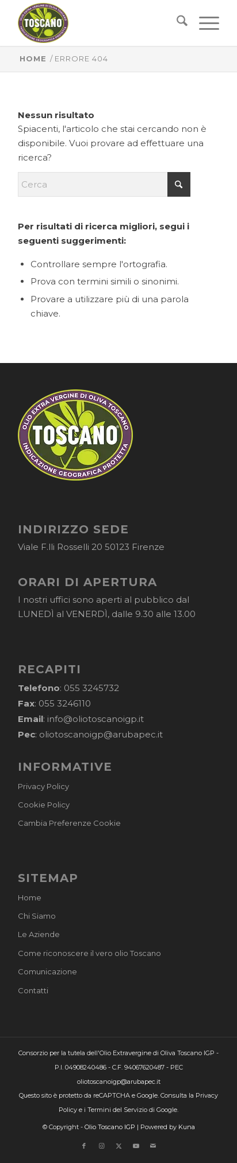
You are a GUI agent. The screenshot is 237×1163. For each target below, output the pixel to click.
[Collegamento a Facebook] (84, 1145)
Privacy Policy (43, 786)
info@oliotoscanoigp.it (95, 718)
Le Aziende (39, 934)
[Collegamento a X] (118, 1145)
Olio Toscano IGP (110, 1127)
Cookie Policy (44, 804)
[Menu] (203, 23)
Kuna (186, 1127)
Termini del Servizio (117, 1110)
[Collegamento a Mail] (153, 1145)
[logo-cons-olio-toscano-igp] (98, 23)
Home (29, 897)
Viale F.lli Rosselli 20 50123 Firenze (91, 546)
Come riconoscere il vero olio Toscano (89, 953)
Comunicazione (47, 971)
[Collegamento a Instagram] (101, 1145)
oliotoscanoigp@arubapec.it (101, 734)
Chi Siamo (37, 915)
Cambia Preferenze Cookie (69, 823)
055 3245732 (91, 687)
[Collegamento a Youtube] (135, 1145)
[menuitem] (176, 23)
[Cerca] (176, 23)
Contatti (33, 990)
